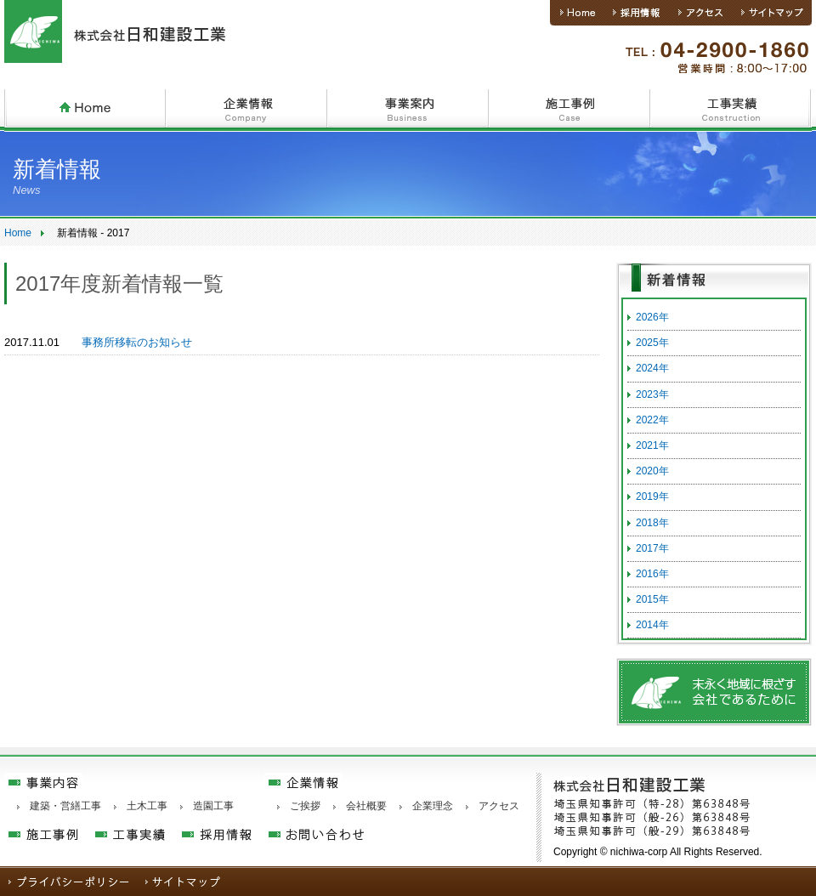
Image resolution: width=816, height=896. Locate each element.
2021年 (652, 445)
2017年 (652, 548)
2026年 (652, 317)
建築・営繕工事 (65, 806)
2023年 (652, 394)
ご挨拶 (305, 806)
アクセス (499, 806)
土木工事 (147, 806)
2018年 (652, 523)
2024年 (652, 368)
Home (17, 233)
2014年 (652, 625)
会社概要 (366, 806)
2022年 (652, 420)
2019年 (652, 496)
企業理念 (432, 806)
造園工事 (213, 806)
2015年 (652, 599)
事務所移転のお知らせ (137, 342)
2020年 (652, 471)
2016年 (652, 574)
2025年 (652, 343)
